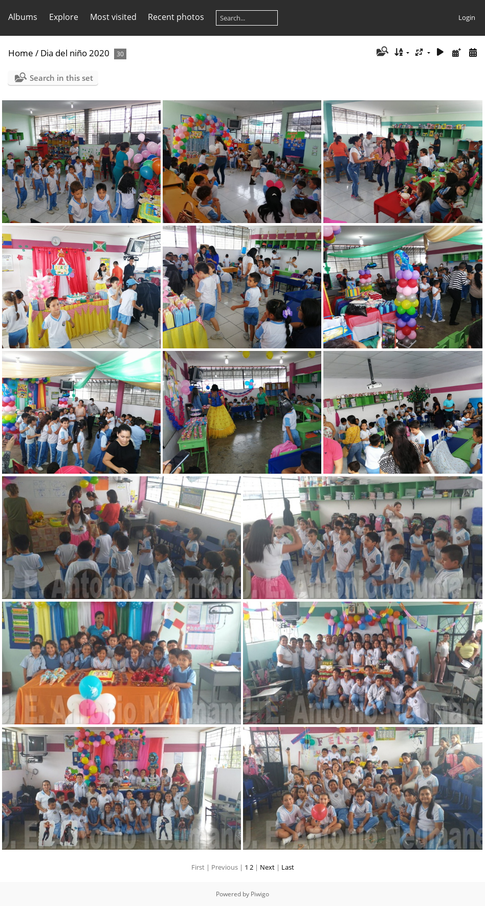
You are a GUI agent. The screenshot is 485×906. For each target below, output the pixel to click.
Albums (22, 17)
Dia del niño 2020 (74, 53)
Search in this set (61, 78)
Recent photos (176, 17)
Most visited (113, 17)
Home (20, 53)
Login (466, 17)
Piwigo (260, 894)
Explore (63, 17)
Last (287, 867)
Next (267, 867)
